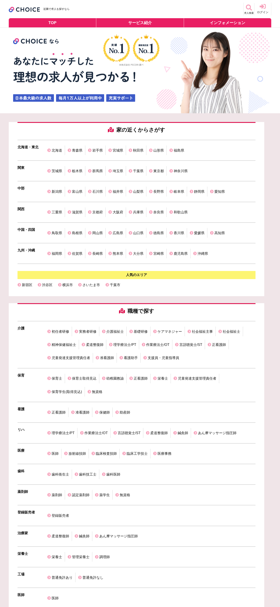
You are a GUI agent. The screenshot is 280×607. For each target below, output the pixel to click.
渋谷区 (47, 249)
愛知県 (219, 177)
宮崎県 (158, 221)
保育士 (57, 322)
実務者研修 (87, 292)
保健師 (104, 343)
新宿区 (27, 249)
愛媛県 (199, 206)
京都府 (97, 191)
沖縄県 (203, 221)
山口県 (138, 206)
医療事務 (165, 373)
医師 (55, 373)
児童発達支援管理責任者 (71, 307)
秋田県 (138, 147)
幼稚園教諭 (115, 322)
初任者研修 (60, 292)
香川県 (179, 206)
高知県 (219, 206)
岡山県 (97, 206)
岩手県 (97, 147)
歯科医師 (113, 387)
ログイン (262, 9)
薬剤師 (57, 402)
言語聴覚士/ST (190, 300)
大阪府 (118, 191)
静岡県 (199, 177)
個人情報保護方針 (42, 591)
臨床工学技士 (137, 373)
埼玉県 (118, 162)
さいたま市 (91, 249)
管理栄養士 (80, 446)
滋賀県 (77, 191)
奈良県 (158, 191)
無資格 (97, 329)
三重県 (57, 191)
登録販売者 (60, 417)
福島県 (179, 147)
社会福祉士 (231, 292)
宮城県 (118, 147)
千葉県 (138, 162)
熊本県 (118, 221)
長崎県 (97, 221)
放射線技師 (77, 373)
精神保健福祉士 (64, 300)
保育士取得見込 (84, 322)
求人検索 (246, 9)
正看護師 (219, 300)
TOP (52, 23)
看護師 (47, 504)
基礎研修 (141, 292)
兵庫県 (138, 191)
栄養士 (163, 322)
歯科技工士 (87, 387)
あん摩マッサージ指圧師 (217, 358)
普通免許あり (62, 461)
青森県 (77, 147)
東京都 (158, 162)
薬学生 (104, 402)
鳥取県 (57, 206)
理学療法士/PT (124, 300)
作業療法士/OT (158, 300)
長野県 (158, 177)
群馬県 (97, 162)
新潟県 (57, 177)
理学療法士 (125, 504)
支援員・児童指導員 (163, 307)
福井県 (118, 177)
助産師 (125, 343)
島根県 (77, 206)
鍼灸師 (183, 358)
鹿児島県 (181, 221)
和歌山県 (181, 191)
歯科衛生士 (60, 387)
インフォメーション (227, 23)
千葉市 (115, 249)
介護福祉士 (115, 292)
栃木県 (77, 162)
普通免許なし (92, 461)
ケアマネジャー (170, 292)
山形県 (158, 147)
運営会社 (17, 591)
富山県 (77, 177)
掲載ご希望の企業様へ (94, 591)
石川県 (97, 177)
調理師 (104, 446)
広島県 (118, 206)
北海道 (57, 147)
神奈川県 (181, 162)
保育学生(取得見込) (67, 329)
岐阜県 (179, 177)
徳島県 (158, 206)
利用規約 (67, 591)
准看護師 (107, 307)
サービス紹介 (140, 23)
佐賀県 (77, 221)
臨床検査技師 (106, 373)
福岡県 (57, 221)
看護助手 (131, 307)
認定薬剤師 (80, 402)
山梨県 (138, 177)
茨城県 (57, 162)
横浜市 (67, 249)
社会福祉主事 (202, 292)
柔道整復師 (94, 300)
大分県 (138, 221)
